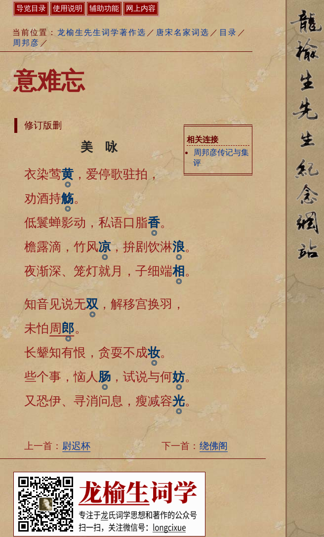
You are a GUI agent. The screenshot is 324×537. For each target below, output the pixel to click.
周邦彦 (26, 43)
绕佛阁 (214, 446)
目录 (228, 32)
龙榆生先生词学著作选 (101, 32)
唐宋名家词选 (182, 32)
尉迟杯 (76, 446)
